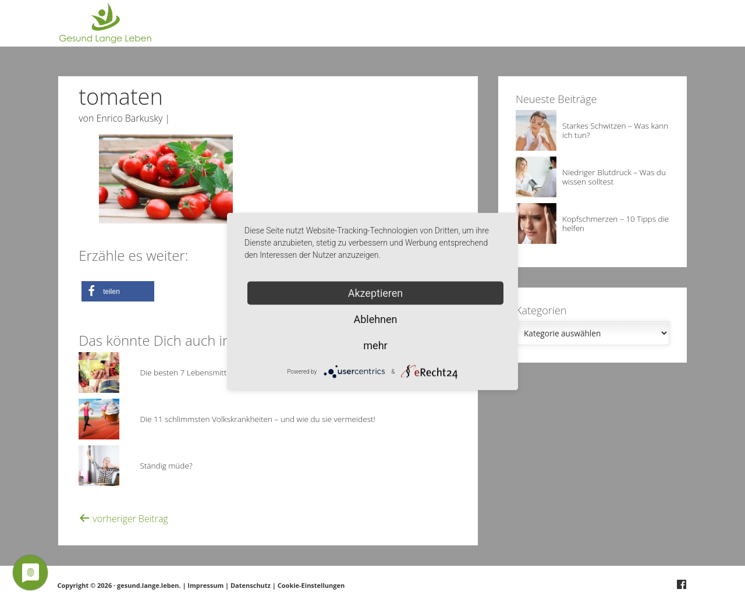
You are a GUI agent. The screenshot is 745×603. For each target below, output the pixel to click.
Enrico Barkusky (130, 118)
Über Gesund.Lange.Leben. (575, 28)
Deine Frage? (665, 28)
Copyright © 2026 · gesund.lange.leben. (120, 585)
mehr (375, 345)
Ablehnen (375, 319)
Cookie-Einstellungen (311, 585)
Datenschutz (250, 585)
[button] (117, 291)
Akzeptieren (375, 293)
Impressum (205, 585)
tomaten (121, 96)
